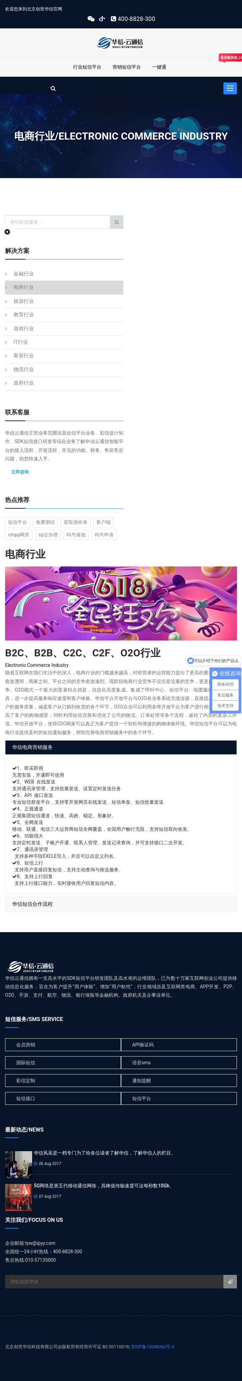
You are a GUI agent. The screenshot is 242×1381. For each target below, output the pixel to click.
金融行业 (24, 274)
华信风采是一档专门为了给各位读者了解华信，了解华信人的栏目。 (105, 1153)
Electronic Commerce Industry (37, 665)
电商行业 (24, 287)
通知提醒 (141, 1080)
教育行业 (24, 315)
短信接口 (25, 1098)
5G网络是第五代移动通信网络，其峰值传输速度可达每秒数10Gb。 (104, 1185)
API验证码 (143, 1044)
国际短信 (25, 1062)
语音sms (141, 1062)
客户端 (103, 522)
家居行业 (24, 356)
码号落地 (76, 534)
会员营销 (25, 1044)
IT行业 (21, 342)
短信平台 (17, 522)
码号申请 (104, 534)
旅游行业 (24, 301)
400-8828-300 (132, 18)
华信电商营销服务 (32, 747)
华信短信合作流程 (32, 904)
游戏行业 (24, 328)
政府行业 (24, 383)
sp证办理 (48, 534)
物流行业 (24, 369)
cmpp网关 (18, 534)
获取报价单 (76, 522)
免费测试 (45, 522)
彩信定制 (25, 1080)
